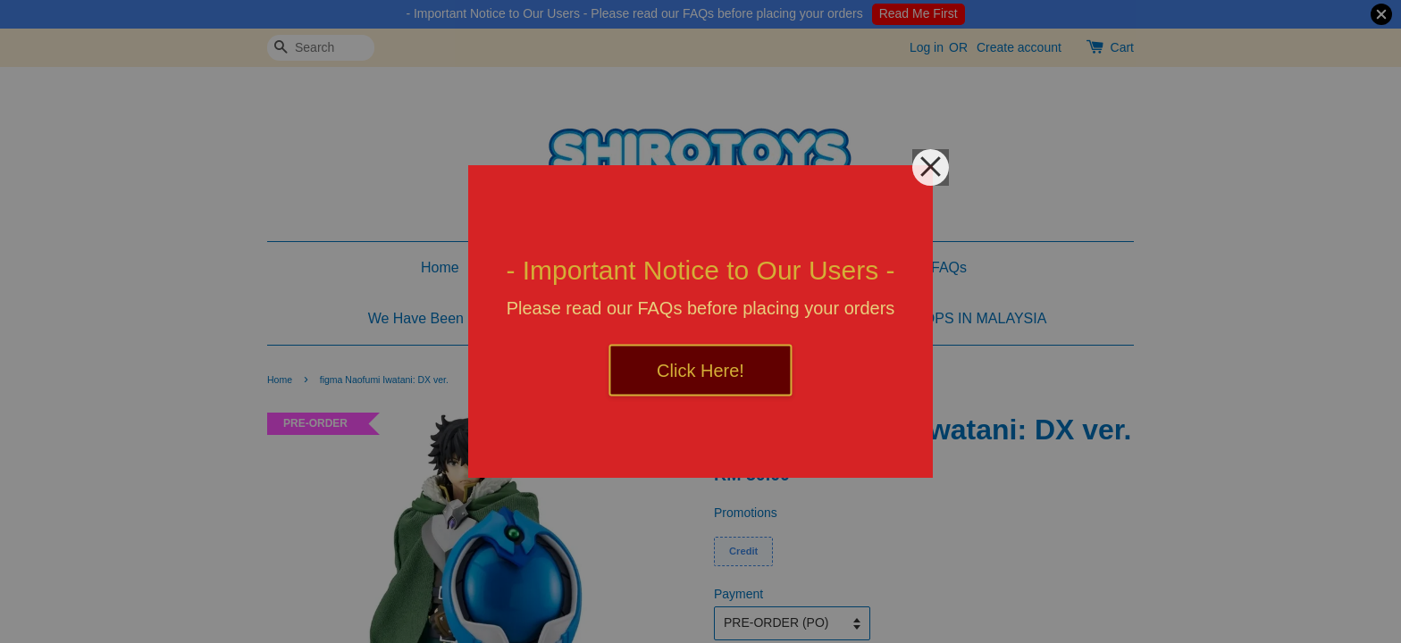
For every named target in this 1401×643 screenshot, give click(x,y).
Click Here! (700, 370)
